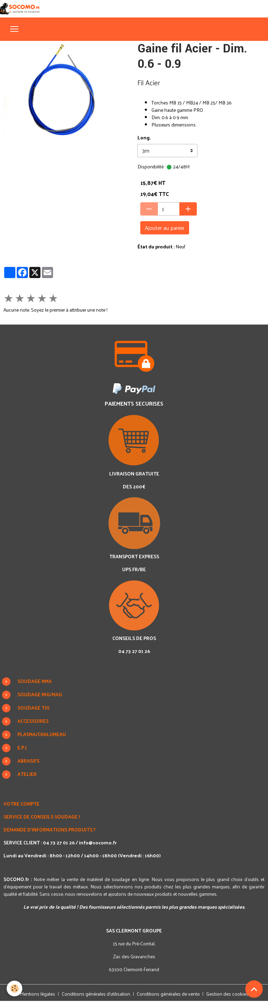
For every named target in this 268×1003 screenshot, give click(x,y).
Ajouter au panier (165, 228)
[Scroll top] (254, 989)
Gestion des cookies (227, 993)
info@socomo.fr (98, 842)
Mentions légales (37, 993)
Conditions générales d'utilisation (96, 993)
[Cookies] (15, 988)
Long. (144, 137)
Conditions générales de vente (168, 993)
